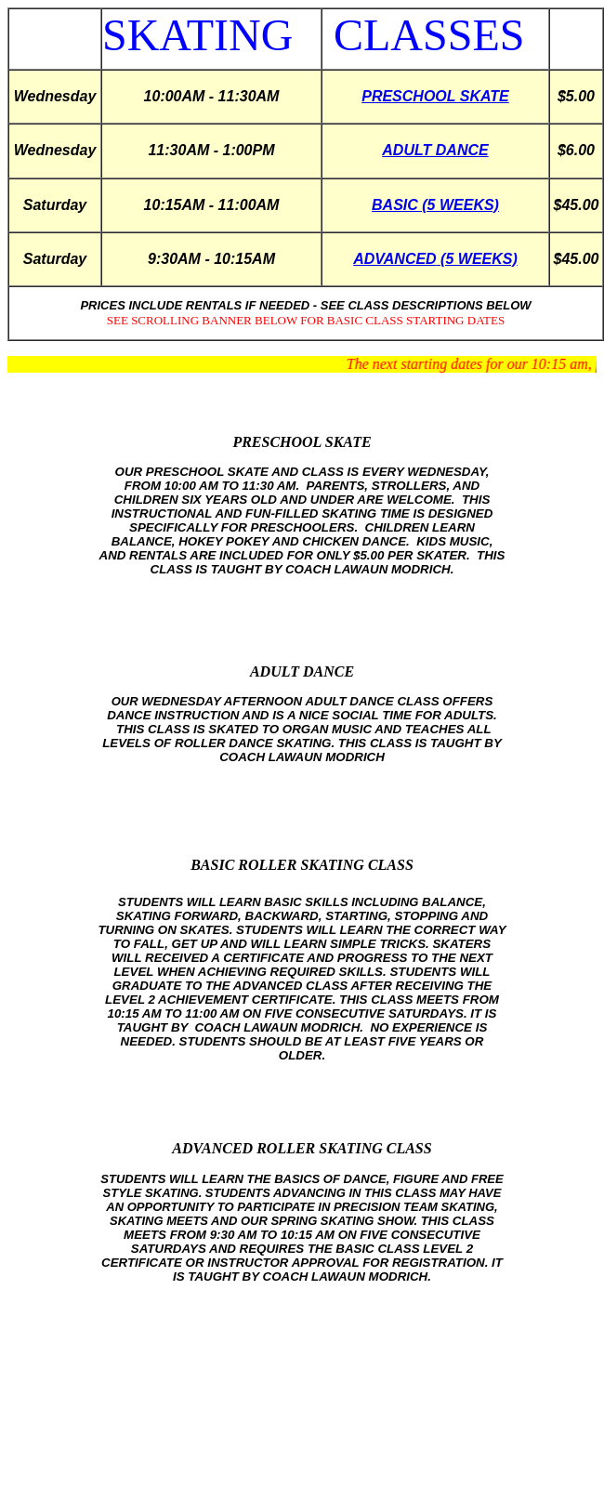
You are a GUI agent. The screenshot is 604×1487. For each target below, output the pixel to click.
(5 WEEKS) (477, 259)
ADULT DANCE (435, 150)
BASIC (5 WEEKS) (435, 205)
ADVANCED (394, 259)
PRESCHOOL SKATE (435, 96)
